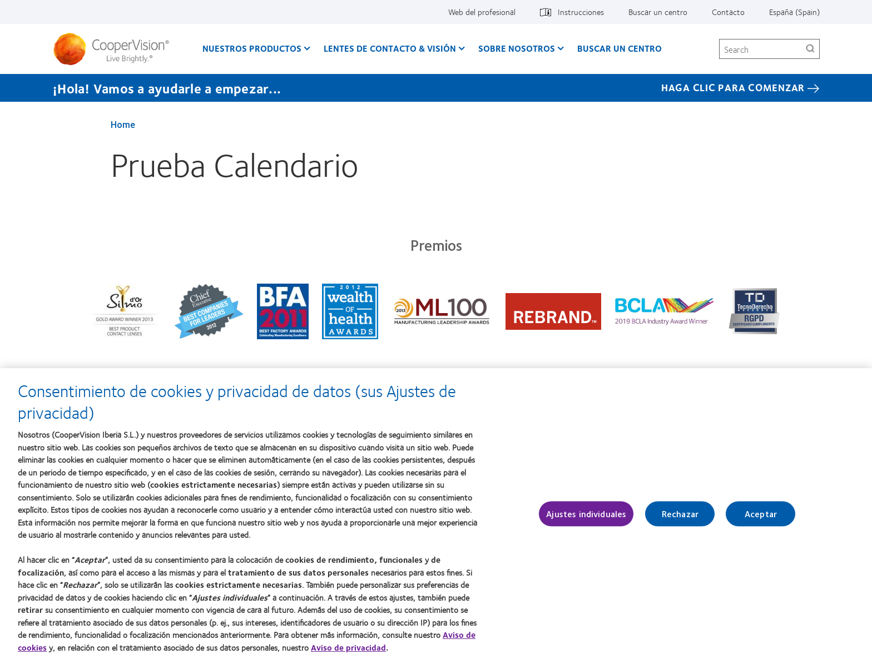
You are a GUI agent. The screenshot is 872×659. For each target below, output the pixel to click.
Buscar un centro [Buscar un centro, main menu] (619, 48)
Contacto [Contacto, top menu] (728, 11)
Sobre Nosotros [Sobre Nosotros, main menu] (516, 48)
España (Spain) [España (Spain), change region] (794, 11)
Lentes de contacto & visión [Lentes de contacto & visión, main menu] (390, 48)
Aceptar (761, 520)
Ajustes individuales (586, 520)
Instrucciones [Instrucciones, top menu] (581, 11)
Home (123, 124)
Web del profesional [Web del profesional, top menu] (482, 11)
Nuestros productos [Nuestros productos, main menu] (251, 48)
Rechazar (680, 520)
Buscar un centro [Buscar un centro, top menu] (657, 11)
